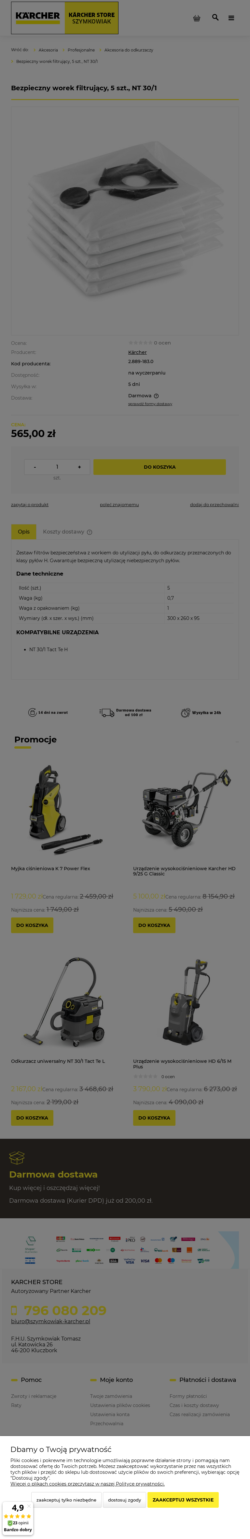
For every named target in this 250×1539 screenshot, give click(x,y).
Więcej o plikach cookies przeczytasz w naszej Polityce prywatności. (87, 1484)
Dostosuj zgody (124, 1499)
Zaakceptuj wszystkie (183, 1500)
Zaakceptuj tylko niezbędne (66, 1499)
